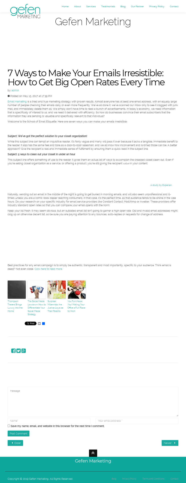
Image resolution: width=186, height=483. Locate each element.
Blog (123, 6)
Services (91, 6)
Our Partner (137, 6)
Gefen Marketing (93, 461)
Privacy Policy (156, 6)
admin (15, 90)
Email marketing (17, 101)
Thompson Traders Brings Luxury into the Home (15, 306)
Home (65, 6)
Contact (174, 6)
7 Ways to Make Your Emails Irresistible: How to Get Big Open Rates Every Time (86, 77)
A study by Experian (161, 185)
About (77, 6)
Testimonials (108, 6)
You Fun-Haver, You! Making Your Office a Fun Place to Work (76, 306)
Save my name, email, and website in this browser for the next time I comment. (57, 426)
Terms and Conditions (153, 479)
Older (16, 443)
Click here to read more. (49, 268)
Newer (170, 443)
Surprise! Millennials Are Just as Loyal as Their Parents (55, 306)
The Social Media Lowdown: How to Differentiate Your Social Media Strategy (37, 308)
